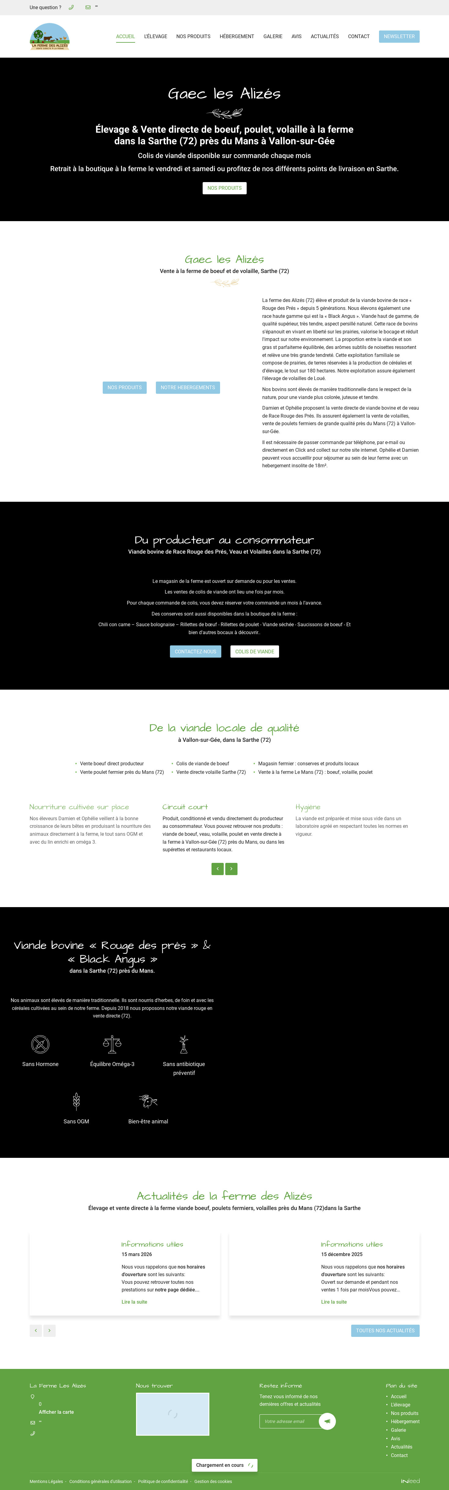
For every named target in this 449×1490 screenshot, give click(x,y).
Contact (359, 36)
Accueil (125, 36)
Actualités (325, 36)
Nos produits (193, 36)
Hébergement (237, 36)
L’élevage (155, 36)
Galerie (272, 36)
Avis (297, 36)
